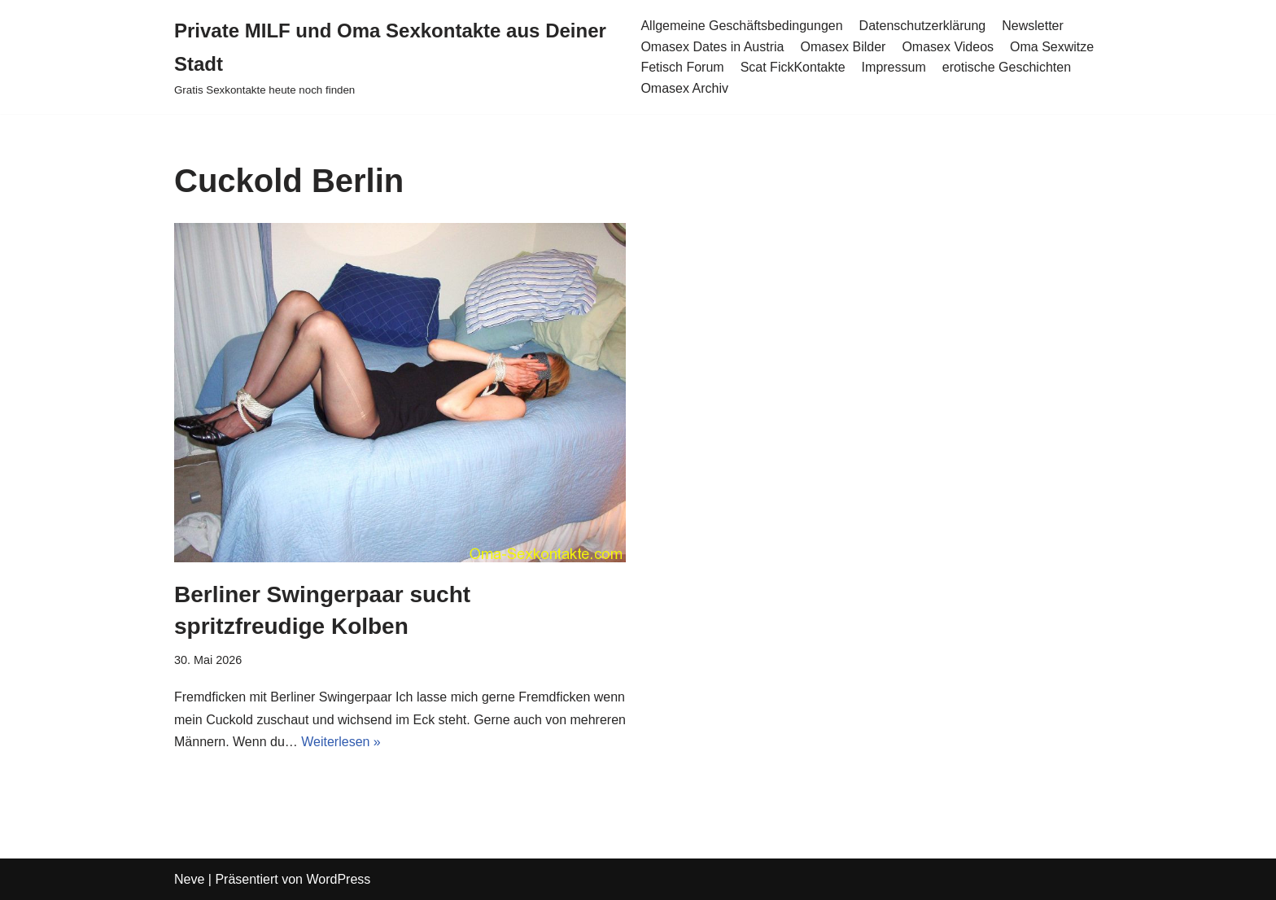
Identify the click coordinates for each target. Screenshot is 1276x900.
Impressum (894, 67)
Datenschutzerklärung (922, 26)
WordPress (338, 879)
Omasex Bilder (842, 47)
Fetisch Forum (681, 67)
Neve (189, 879)
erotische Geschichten (1006, 67)
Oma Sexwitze (1052, 47)
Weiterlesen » (341, 742)
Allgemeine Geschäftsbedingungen (741, 26)
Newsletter (1033, 26)
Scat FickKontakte (793, 67)
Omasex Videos (948, 47)
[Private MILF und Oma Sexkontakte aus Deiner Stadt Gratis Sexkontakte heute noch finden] (395, 57)
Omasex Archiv (684, 88)
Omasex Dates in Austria (712, 47)
